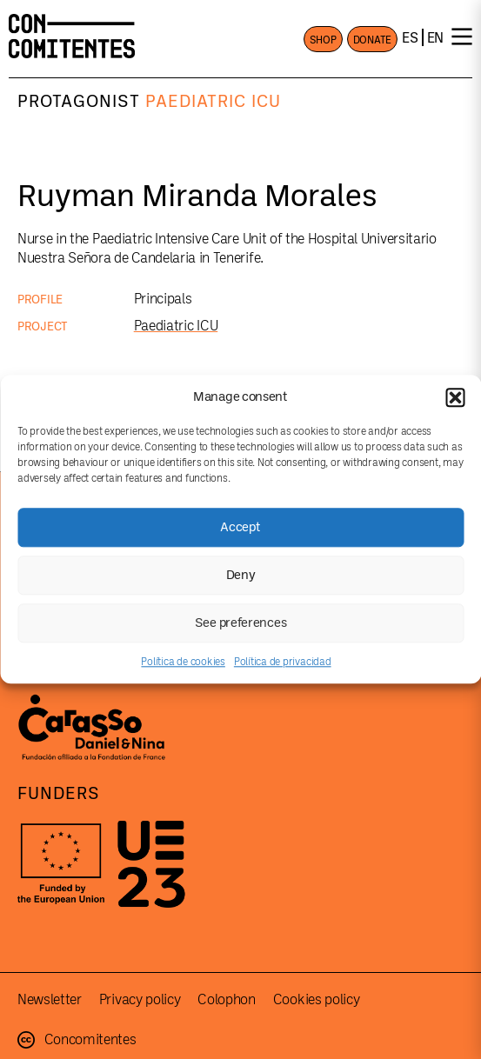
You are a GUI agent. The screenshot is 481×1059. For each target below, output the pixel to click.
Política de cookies (182, 662)
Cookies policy (316, 1000)
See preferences (241, 623)
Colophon (226, 1000)
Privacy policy (140, 1000)
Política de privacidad (282, 662)
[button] (455, 397)
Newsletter (49, 1000)
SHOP (323, 40)
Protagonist (78, 101)
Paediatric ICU (213, 101)
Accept (240, 527)
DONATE (372, 40)
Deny (241, 575)
